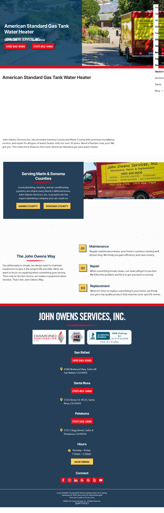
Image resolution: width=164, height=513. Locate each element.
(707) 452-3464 (82, 397)
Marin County (28, 209)
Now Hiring (82, 467)
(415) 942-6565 (82, 366)
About (158, 8)
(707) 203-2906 (82, 427)
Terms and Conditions (76, 503)
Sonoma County (57, 209)
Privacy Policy (90, 503)
